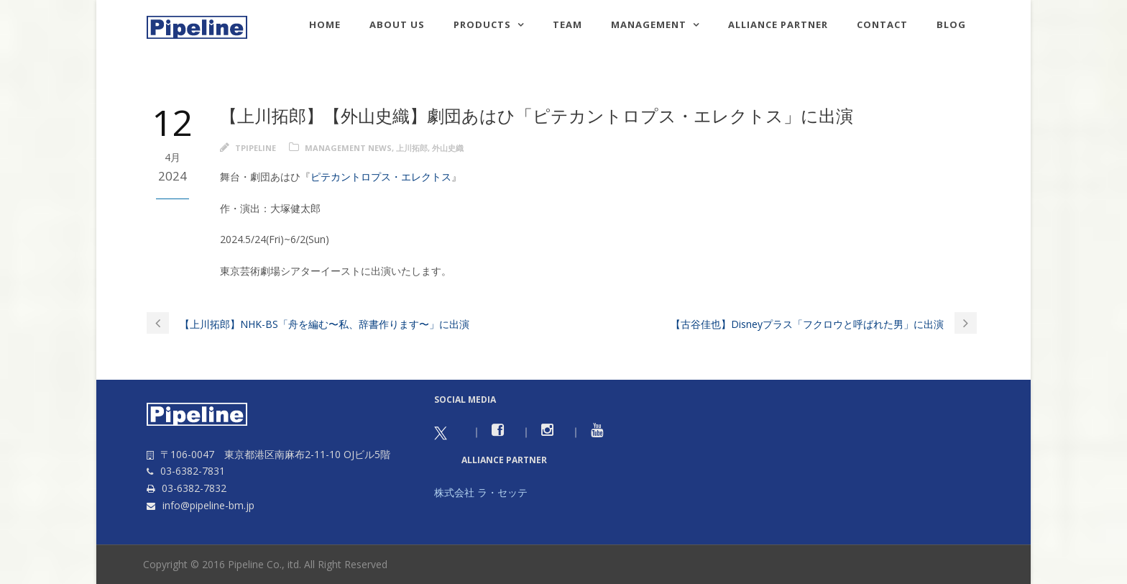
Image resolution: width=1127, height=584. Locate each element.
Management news (348, 147)
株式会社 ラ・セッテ (481, 492)
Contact (882, 24)
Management (648, 24)
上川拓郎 (412, 147)
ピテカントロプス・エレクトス (380, 176)
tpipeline (255, 147)
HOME (325, 24)
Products (482, 24)
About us (397, 24)
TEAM (567, 24)
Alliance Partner (778, 24)
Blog (951, 24)
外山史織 (448, 147)
